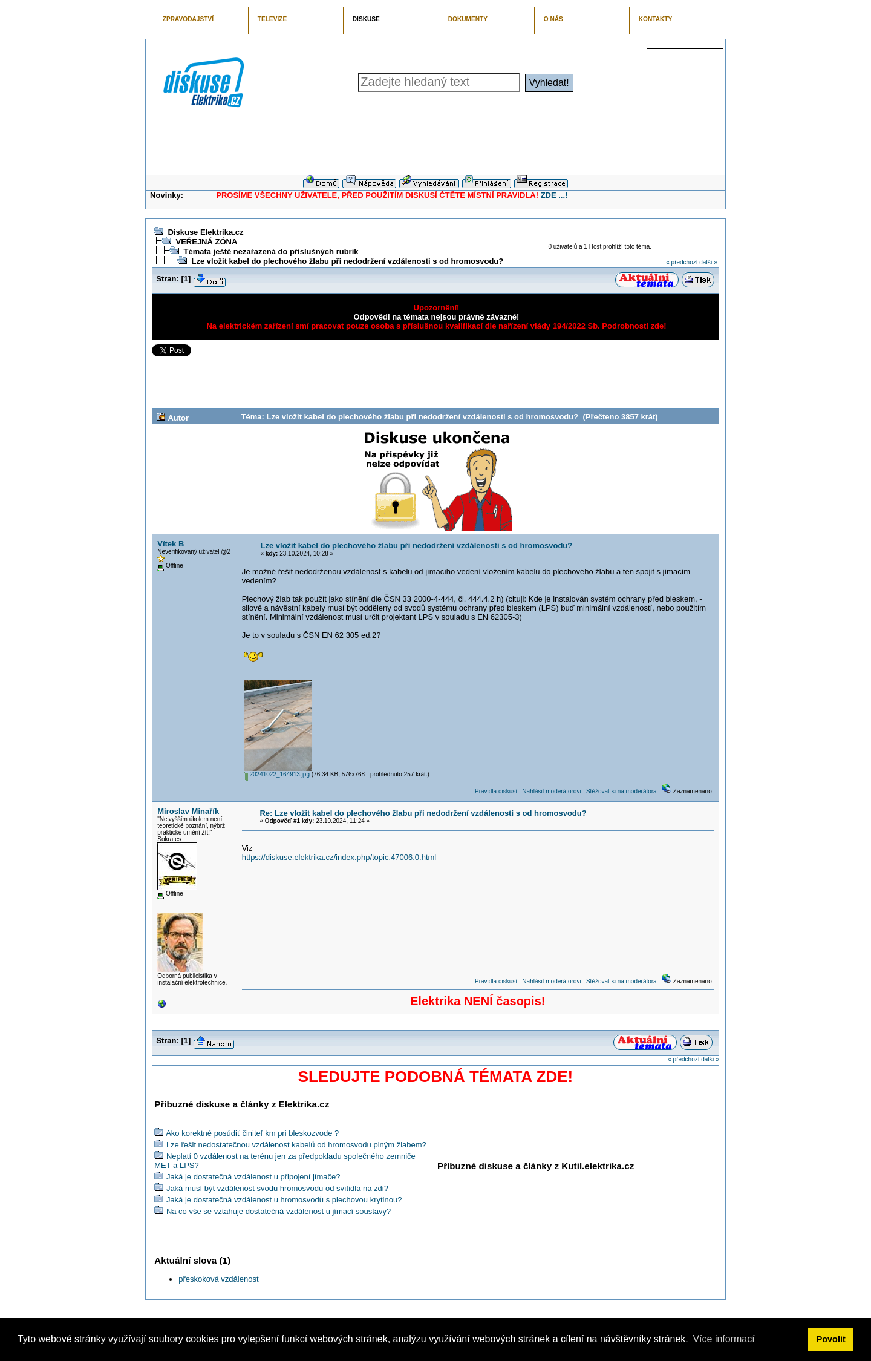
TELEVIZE (272, 19)
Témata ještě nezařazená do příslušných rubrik (270, 251)
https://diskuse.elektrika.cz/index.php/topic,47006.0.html (339, 857)
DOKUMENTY (468, 19)
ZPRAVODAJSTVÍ (188, 19)
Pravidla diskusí (496, 791)
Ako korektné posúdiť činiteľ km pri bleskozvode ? (252, 1133)
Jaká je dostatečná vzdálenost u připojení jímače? (253, 1176)
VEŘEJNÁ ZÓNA (206, 241)
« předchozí (681, 262)
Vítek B (170, 543)
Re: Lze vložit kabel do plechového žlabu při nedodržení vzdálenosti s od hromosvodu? (422, 813)
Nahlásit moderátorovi (551, 791)
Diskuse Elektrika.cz (205, 232)
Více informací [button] (723, 1339)
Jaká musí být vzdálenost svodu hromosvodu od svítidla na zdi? (277, 1188)
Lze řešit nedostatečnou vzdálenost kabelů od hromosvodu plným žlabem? (296, 1144)
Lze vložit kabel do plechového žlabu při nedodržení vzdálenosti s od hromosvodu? (347, 261)
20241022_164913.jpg (277, 774)
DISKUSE (366, 19)
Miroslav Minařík (188, 811)
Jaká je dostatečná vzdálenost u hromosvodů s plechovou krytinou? (284, 1199)
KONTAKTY (656, 19)
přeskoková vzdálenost (218, 1279)
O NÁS (553, 19)
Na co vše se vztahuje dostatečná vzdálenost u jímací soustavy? (278, 1211)
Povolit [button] (831, 1339)
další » (708, 262)
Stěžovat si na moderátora (621, 791)
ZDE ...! (554, 195)
